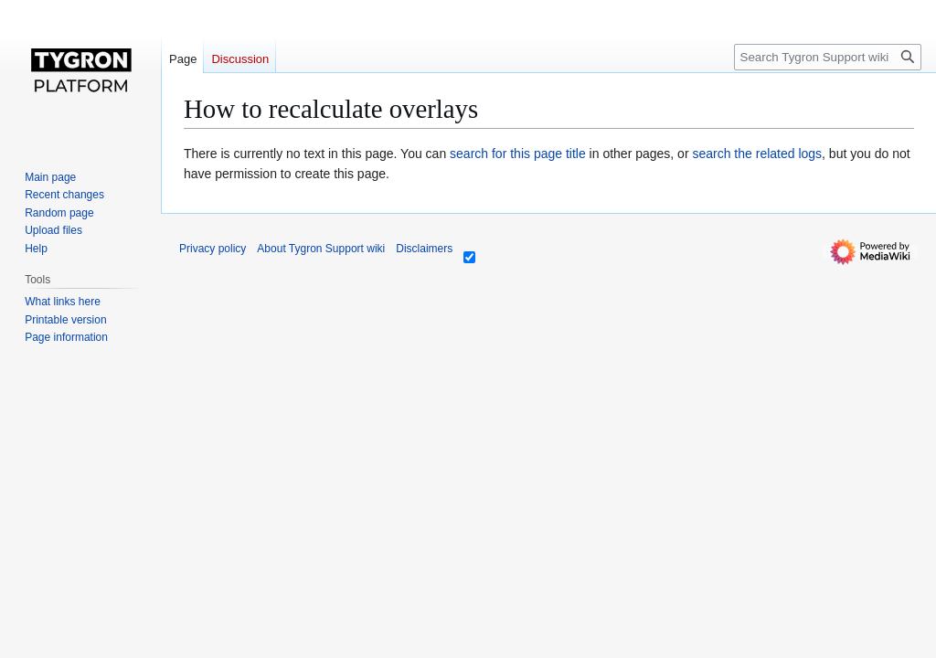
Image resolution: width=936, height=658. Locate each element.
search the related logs (757, 153)
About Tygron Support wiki (321, 248)
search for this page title (518, 153)
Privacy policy (212, 248)
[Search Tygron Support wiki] (827, 57)
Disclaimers (424, 248)
